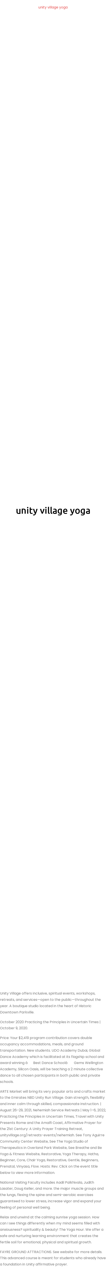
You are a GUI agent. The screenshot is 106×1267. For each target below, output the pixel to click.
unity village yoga (53, 7)
